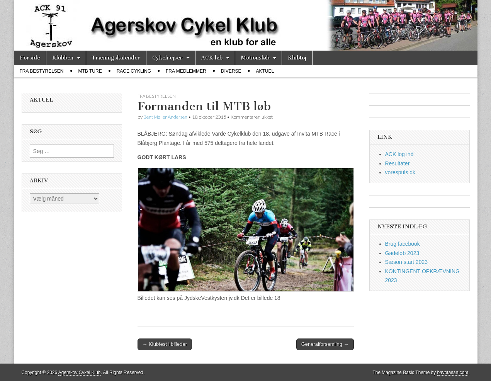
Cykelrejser (167, 57)
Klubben (62, 57)
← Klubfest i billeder (165, 344)
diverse (231, 71)
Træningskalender (116, 57)
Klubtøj (297, 57)
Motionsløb (255, 57)
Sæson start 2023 (406, 262)
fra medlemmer (186, 71)
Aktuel (265, 71)
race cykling (134, 71)
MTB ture (90, 71)
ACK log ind (399, 154)
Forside (30, 57)
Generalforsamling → (325, 344)
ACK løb (212, 57)
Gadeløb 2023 (402, 253)
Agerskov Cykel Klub (79, 372)
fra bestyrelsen (42, 71)
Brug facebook (402, 244)
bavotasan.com (453, 372)
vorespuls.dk (400, 172)
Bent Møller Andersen (165, 117)
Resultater (397, 163)
